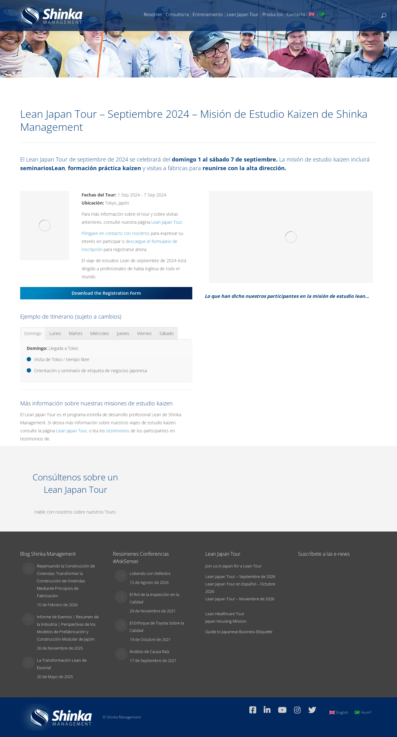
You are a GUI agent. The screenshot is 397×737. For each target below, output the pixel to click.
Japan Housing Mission (226, 621)
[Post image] (28, 568)
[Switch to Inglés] (312, 15)
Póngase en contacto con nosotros (115, 233)
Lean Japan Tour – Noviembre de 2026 (239, 599)
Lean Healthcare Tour (224, 613)
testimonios (117, 431)
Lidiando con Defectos (150, 573)
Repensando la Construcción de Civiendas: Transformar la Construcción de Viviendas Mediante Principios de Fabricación (66, 580)
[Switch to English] (338, 712)
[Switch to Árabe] (323, 15)
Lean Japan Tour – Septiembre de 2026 (240, 576)
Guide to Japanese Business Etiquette (238, 631)
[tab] (33, 333)
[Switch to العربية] (362, 712)
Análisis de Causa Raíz (149, 651)
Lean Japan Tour (166, 222)
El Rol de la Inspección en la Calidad (154, 598)
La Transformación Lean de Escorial (62, 663)
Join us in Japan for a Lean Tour (233, 566)
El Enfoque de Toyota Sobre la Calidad (157, 626)
